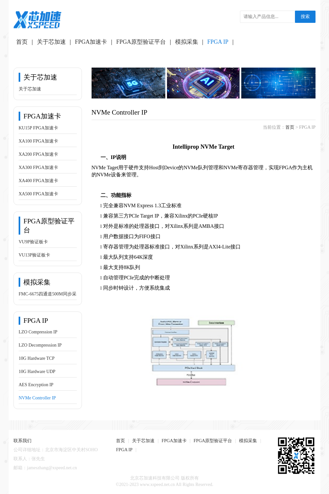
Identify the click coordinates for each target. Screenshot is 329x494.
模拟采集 (186, 42)
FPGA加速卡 (91, 42)
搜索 (305, 16)
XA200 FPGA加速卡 (38, 154)
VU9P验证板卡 (33, 241)
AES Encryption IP (36, 384)
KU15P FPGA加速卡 (38, 128)
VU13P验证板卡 (34, 255)
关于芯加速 (51, 42)
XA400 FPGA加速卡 (38, 180)
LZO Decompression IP (40, 345)
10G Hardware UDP (37, 371)
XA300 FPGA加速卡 (38, 167)
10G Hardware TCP (37, 358)
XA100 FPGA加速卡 (38, 141)
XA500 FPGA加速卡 (38, 193)
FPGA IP (217, 42)
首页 (22, 42)
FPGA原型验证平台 (141, 42)
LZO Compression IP (38, 332)
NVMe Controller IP (37, 398)
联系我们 (22, 440)
